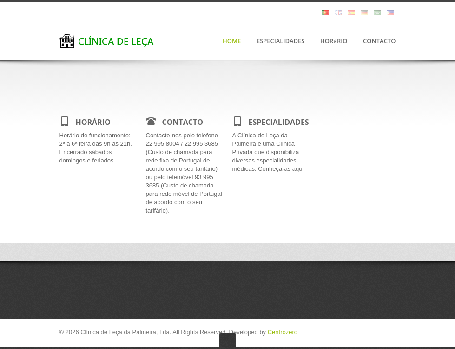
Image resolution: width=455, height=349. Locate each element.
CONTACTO (379, 41)
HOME (232, 41)
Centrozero (282, 332)
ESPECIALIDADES (281, 41)
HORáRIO (333, 41)
